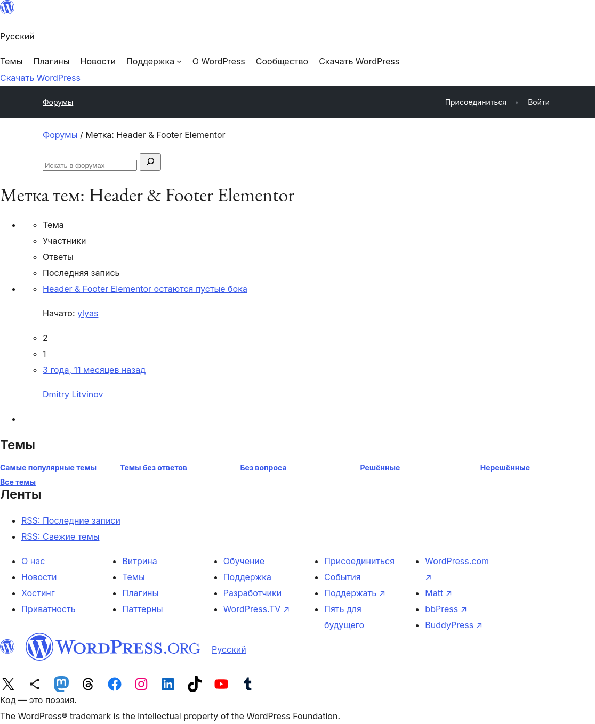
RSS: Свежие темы (60, 536)
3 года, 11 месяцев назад (94, 369)
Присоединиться (359, 561)
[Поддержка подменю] (154, 61)
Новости (39, 577)
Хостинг (38, 593)
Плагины (140, 593)
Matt (438, 593)
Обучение (244, 561)
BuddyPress (454, 625)
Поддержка (247, 577)
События (342, 577)
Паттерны (142, 609)
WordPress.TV (256, 609)
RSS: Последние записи (70, 520)
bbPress (446, 609)
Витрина (139, 561)
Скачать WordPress (40, 77)
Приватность (48, 609)
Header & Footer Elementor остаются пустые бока (145, 288)
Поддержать (354, 593)
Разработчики (252, 593)
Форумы (58, 102)
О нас (33, 561)
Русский (229, 649)
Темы (133, 577)
